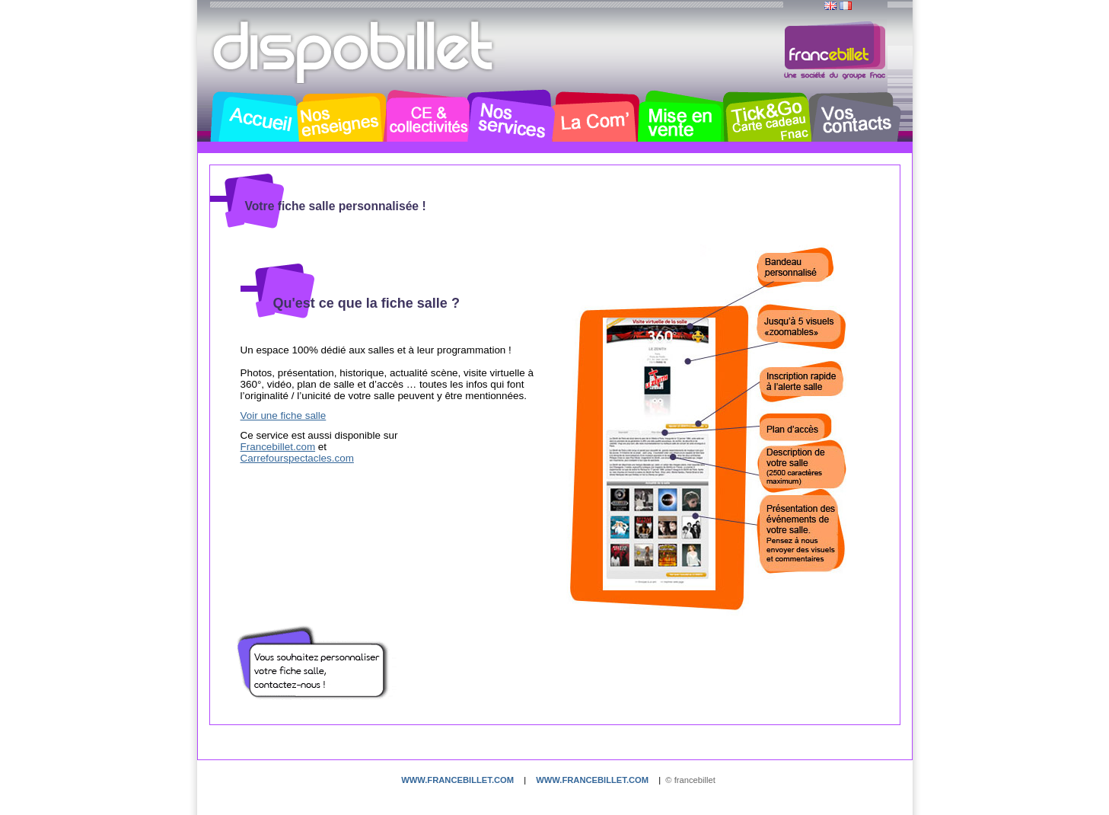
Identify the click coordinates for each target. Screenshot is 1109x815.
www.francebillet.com (457, 780)
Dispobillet (354, 52)
